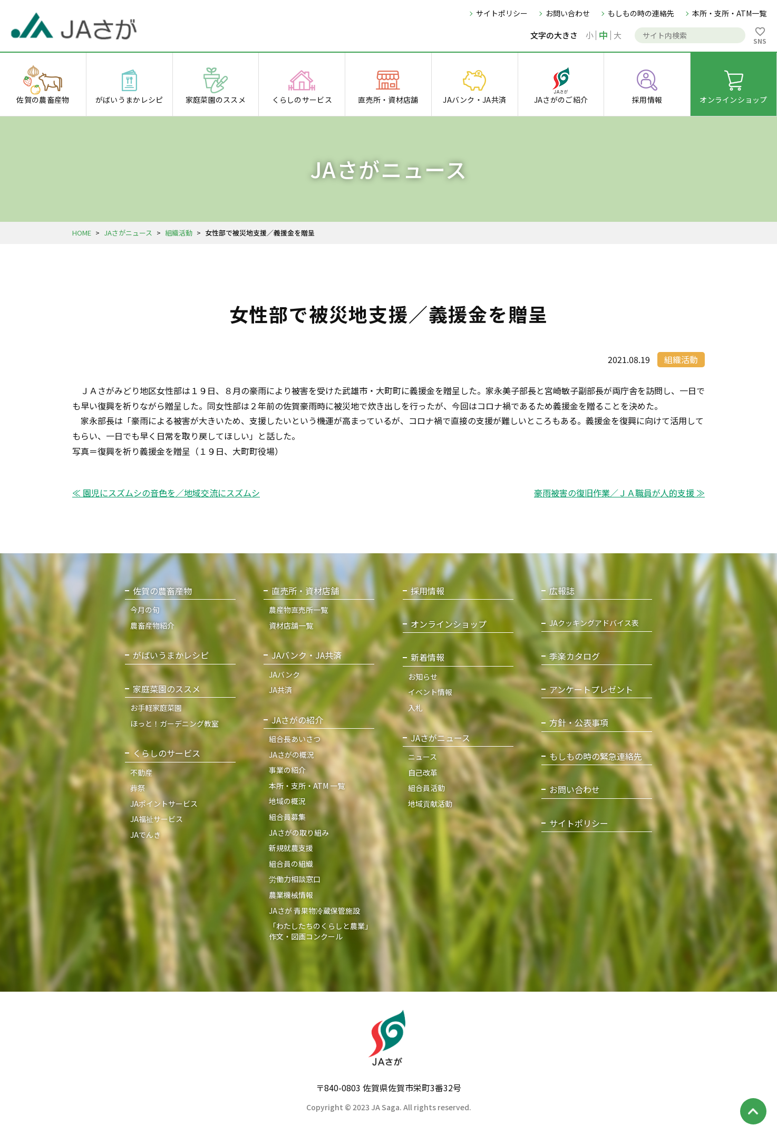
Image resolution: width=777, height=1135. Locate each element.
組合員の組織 (291, 863)
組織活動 (178, 233)
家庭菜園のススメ (166, 689)
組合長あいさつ (294, 738)
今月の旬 (145, 609)
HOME (81, 233)
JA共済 (280, 689)
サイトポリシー (502, 13)
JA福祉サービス (156, 819)
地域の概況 (287, 801)
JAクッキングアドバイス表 (594, 623)
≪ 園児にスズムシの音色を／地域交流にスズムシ (166, 492)
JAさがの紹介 (297, 720)
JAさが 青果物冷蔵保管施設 (314, 910)
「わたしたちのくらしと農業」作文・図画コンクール (320, 931)
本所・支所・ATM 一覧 (307, 785)
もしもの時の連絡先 (641, 13)
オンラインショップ (449, 624)
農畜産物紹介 (152, 625)
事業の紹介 (287, 770)
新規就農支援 (291, 848)
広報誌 (562, 591)
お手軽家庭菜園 (156, 707)
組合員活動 (426, 787)
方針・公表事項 (578, 723)
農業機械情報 (291, 894)
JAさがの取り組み (299, 832)
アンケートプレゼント (591, 689)
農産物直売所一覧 (298, 609)
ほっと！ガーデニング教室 (174, 723)
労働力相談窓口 (294, 879)
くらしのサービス (166, 753)
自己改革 (423, 772)
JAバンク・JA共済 (306, 655)
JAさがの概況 (291, 754)
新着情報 (427, 657)
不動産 (141, 772)
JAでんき (145, 834)
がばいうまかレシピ (171, 655)
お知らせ (423, 676)
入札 (415, 707)
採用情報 (427, 591)
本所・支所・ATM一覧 (729, 13)
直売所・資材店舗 (305, 591)
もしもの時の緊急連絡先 (595, 756)
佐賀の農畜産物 (162, 591)
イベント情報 (430, 692)
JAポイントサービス (164, 803)
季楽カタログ (574, 656)
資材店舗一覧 (291, 625)
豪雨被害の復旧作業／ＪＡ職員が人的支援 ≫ (619, 492)
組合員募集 (287, 816)
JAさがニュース (128, 233)
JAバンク (284, 674)
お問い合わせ (568, 13)
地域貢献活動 (430, 803)
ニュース (422, 756)
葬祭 (137, 787)
